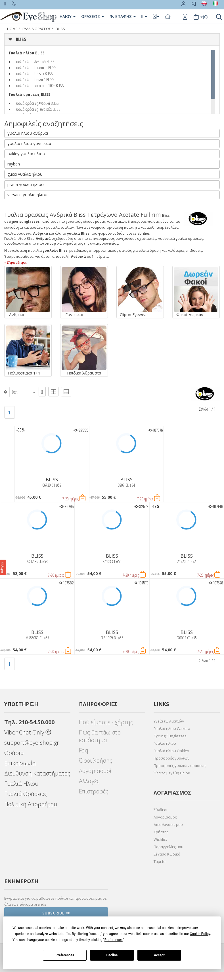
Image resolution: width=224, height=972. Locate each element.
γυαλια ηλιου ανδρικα (27, 133)
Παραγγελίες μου (168, 846)
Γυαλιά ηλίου (165, 743)
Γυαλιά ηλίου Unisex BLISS (34, 73)
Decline (112, 955)
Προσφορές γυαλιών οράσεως (180, 765)
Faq (83, 750)
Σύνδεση (161, 809)
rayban (13, 164)
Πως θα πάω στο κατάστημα (100, 736)
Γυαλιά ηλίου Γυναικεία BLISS (35, 67)
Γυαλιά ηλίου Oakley (171, 750)
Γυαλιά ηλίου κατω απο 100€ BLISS (39, 85)
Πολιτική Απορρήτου (30, 804)
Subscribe (56, 913)
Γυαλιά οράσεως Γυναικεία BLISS (37, 109)
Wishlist (160, 839)
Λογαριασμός (165, 817)
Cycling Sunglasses (170, 735)
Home (12, 28)
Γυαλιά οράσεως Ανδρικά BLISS (37, 103)
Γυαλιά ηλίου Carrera (172, 728)
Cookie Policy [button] (200, 934)
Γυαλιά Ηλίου (21, 783)
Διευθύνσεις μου (168, 824)
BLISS (60, 28)
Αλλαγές (89, 781)
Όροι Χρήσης (95, 760)
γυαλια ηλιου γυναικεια (29, 143)
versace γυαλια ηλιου (27, 194)
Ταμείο (160, 861)
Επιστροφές (93, 791)
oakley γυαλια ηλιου (26, 153)
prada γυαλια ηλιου (25, 184)
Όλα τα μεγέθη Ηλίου (172, 772)
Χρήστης (161, 831)
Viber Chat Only (27, 732)
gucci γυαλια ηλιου (25, 174)
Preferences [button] (113, 940)
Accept (159, 955)
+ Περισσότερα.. (15, 263)
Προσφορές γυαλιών (171, 758)
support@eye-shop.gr (31, 742)
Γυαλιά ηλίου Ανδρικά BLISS (35, 61)
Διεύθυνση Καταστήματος (37, 773)
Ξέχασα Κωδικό (167, 854)
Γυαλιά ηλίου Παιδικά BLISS (34, 79)
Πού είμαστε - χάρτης (106, 722)
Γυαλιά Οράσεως (25, 794)
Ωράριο (14, 753)
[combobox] (23, 392)
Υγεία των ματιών (169, 721)
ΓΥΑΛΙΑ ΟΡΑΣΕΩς (36, 28)
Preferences (64, 955)
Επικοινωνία (20, 763)
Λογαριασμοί (95, 771)
